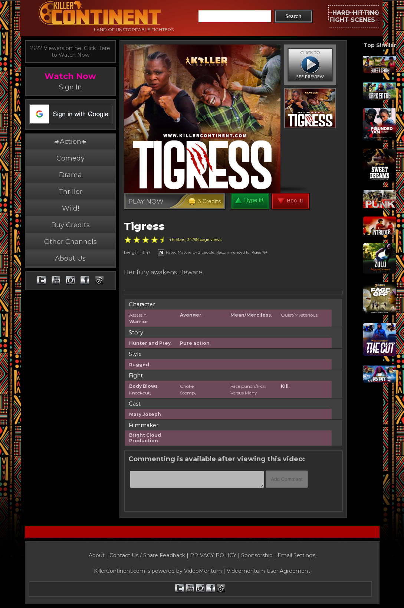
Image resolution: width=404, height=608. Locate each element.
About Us (70, 258)
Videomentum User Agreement (268, 571)
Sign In (70, 87)
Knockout (139, 393)
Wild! (70, 208)
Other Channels (70, 242)
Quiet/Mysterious (299, 315)
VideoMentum (203, 571)
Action (70, 142)
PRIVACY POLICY (213, 555)
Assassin (138, 315)
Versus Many (243, 393)
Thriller (70, 192)
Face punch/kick (247, 386)
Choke (187, 386)
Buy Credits (70, 225)
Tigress (144, 226)
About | (99, 555)
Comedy (70, 158)
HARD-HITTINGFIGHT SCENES (354, 16)
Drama (70, 175)
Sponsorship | (259, 555)
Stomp (187, 393)
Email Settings (296, 555)
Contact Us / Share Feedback (147, 555)
